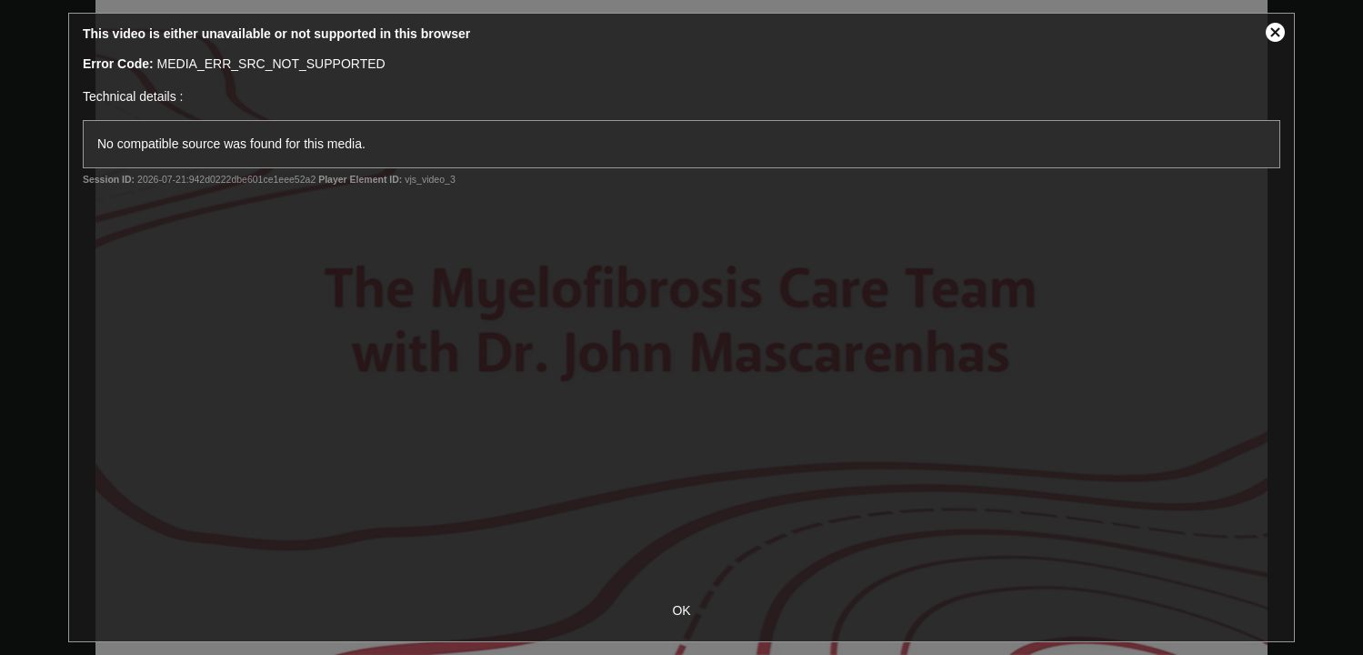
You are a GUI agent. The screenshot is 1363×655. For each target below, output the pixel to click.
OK (681, 610)
